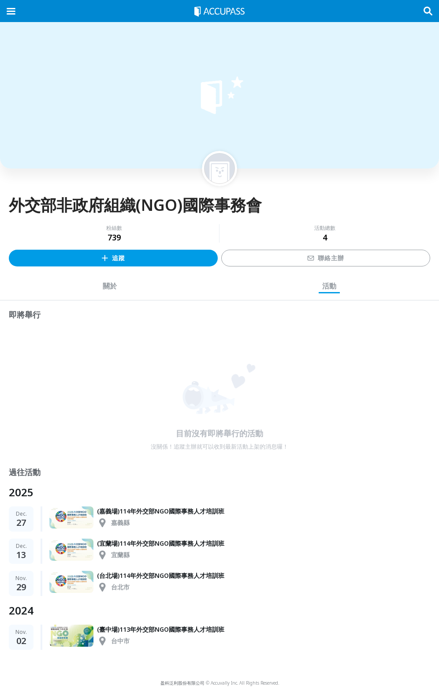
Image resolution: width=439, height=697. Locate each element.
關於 (110, 286)
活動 (329, 286)
